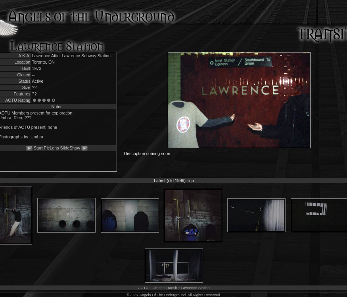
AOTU (143, 288)
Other (157, 288)
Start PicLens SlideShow (57, 148)
